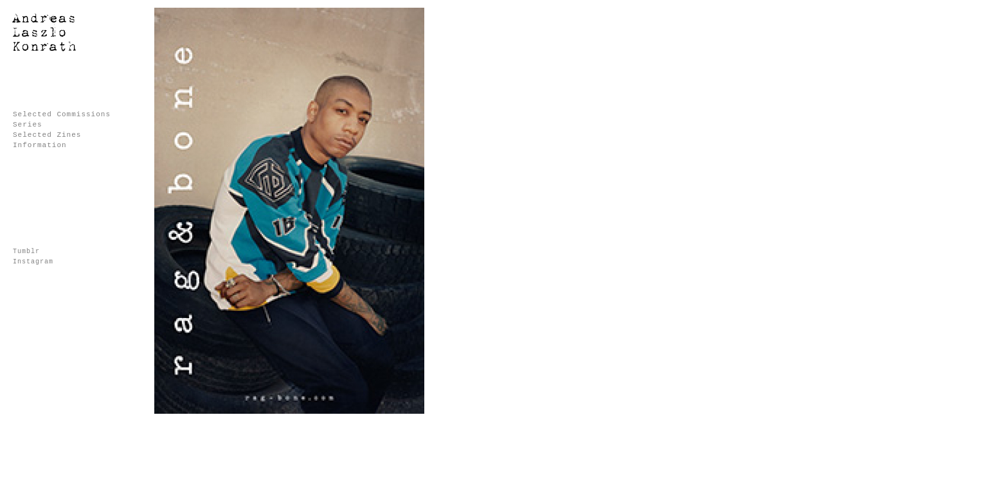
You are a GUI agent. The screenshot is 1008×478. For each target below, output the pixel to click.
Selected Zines (47, 135)
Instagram (33, 261)
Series (27, 124)
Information (40, 145)
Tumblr (26, 251)
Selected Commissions (62, 114)
